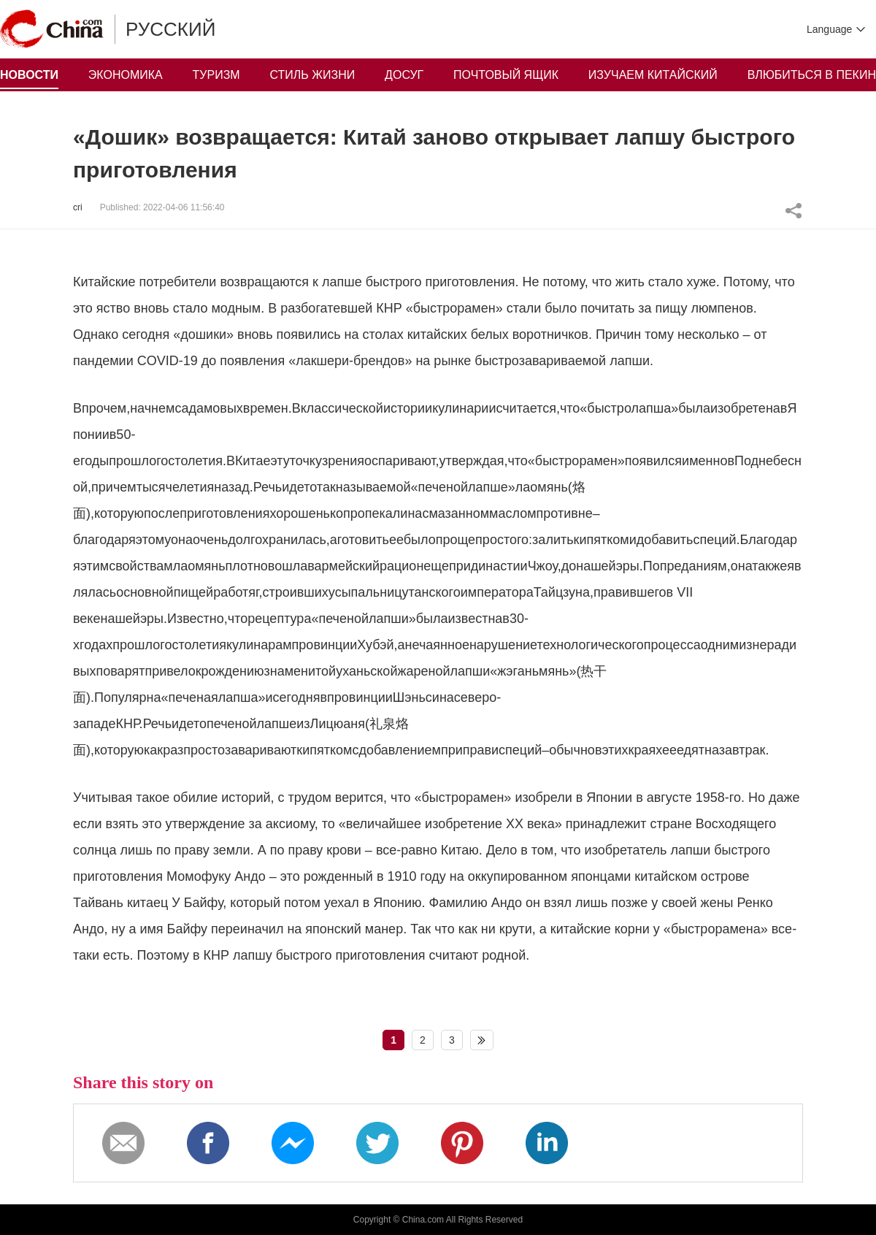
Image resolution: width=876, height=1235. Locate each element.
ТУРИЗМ (216, 75)
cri (77, 207)
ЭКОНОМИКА (125, 75)
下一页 (481, 1040)
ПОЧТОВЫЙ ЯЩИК (505, 75)
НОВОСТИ (29, 75)
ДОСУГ (404, 75)
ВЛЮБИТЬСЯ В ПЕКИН (812, 75)
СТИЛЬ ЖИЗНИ (313, 75)
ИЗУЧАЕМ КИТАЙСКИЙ (653, 75)
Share (793, 210)
